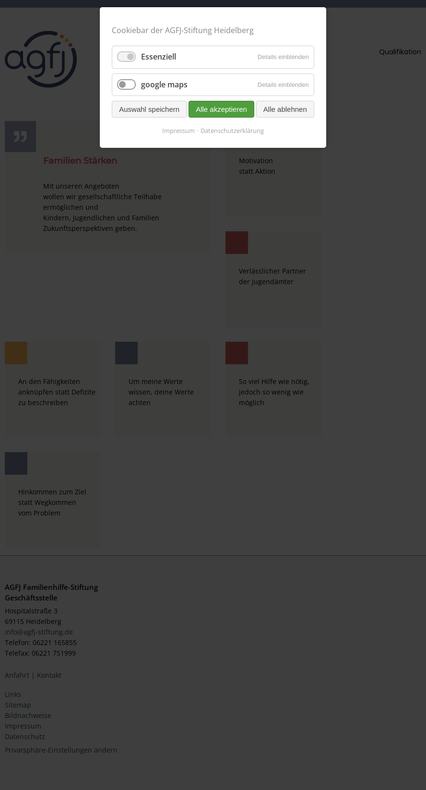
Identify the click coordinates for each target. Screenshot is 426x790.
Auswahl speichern (149, 109)
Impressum (178, 130)
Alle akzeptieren (221, 109)
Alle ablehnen (285, 109)
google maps (164, 84)
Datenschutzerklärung (232, 130)
